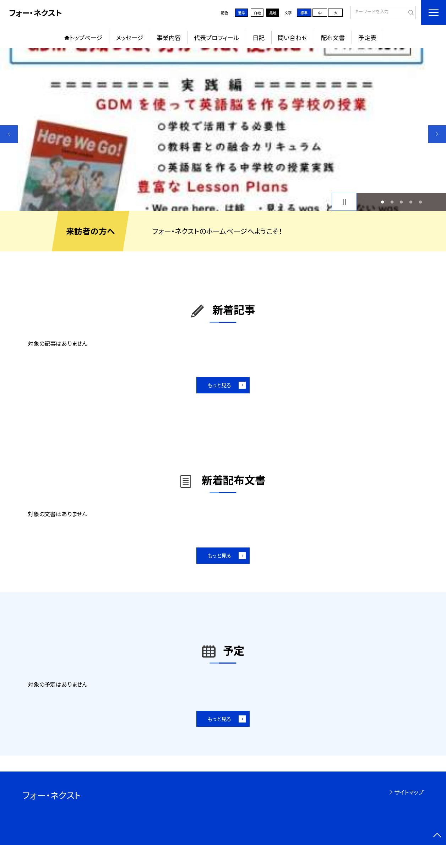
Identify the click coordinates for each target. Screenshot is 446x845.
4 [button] (411, 202)
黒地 (272, 12)
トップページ (86, 37)
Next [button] (437, 134)
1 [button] (382, 202)
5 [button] (420, 202)
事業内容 (169, 37)
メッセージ (129, 37)
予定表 (367, 37)
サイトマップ (409, 792)
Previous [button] (9, 134)
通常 (241, 12)
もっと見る (219, 385)
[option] (223, 129)
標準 (304, 12)
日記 (258, 37)
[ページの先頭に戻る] (437, 836)
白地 (257, 12)
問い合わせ (292, 37)
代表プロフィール (216, 37)
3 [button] (401, 202)
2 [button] (391, 202)
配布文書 (333, 37)
